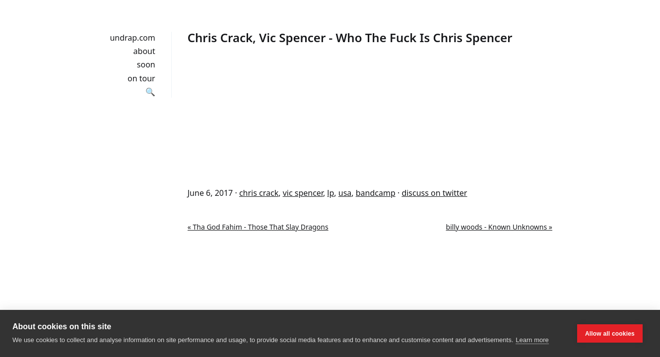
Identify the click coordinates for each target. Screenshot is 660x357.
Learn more (532, 340)
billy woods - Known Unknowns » (499, 227)
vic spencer (303, 192)
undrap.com (132, 37)
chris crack (258, 192)
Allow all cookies (610, 333)
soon (146, 64)
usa (345, 192)
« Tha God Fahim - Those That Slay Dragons (258, 227)
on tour (141, 78)
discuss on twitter (434, 192)
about (144, 51)
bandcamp (376, 192)
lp (330, 192)
